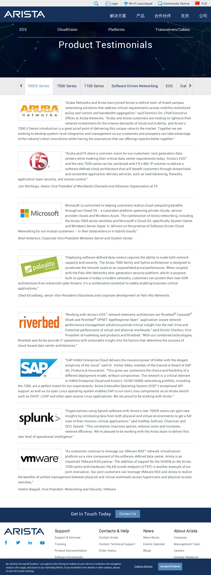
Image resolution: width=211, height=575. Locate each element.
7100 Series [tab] (94, 86)
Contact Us (127, 514)
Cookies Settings (143, 568)
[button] (97, 3)
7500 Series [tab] (67, 86)
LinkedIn (30, 542)
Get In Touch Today (91, 514)
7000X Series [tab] (38, 86)
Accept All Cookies (170, 568)
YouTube (42, 542)
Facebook (6, 542)
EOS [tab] (169, 86)
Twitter (18, 542)
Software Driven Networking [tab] (134, 86)
